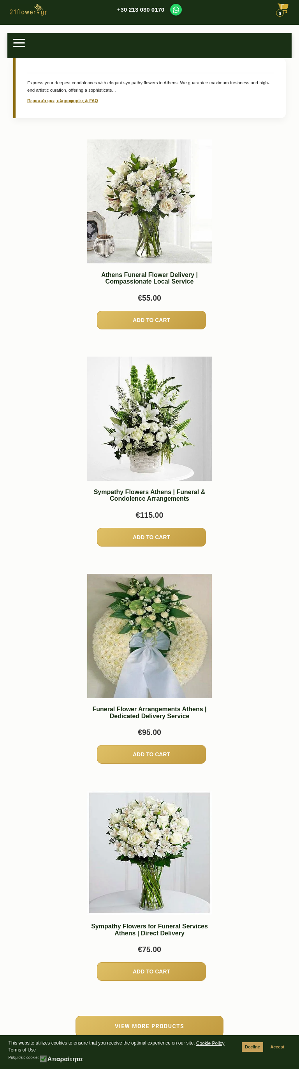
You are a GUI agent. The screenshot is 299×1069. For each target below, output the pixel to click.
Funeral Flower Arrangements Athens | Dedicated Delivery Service (149, 712)
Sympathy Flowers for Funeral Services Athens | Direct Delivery (149, 930)
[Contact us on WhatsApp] (176, 10)
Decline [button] (252, 1047)
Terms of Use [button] (22, 1050)
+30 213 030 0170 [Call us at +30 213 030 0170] (140, 9)
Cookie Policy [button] (210, 1043)
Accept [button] (277, 1047)
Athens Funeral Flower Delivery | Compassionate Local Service (149, 278)
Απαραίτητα (65, 1059)
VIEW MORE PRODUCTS (149, 1026)
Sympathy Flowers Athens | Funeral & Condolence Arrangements (150, 495)
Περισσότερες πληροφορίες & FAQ (62, 100)
